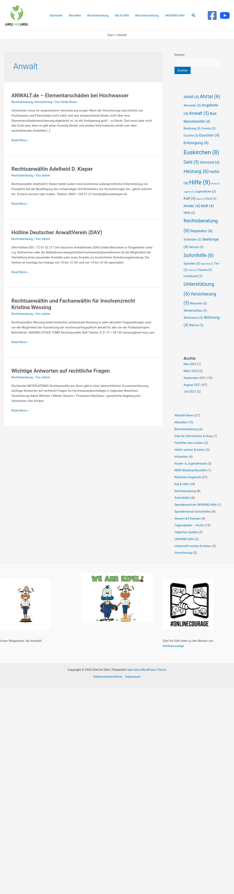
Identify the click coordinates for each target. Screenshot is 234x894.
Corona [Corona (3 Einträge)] (208, 128)
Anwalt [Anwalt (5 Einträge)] (199, 113)
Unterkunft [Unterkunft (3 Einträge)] (193, 276)
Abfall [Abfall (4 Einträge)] (191, 97)
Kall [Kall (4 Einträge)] (190, 198)
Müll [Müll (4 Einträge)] (207, 206)
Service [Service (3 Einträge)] (196, 247)
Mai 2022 (190, 364)
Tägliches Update (186, 532)
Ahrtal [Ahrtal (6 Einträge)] (210, 96)
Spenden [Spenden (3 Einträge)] (192, 263)
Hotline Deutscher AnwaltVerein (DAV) (56, 232)
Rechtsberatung (22, 102)
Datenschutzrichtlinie (107, 676)
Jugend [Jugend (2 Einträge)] (189, 191)
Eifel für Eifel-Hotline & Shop (193, 436)
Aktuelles (180, 422)
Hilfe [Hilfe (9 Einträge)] (200, 182)
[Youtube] (225, 15)
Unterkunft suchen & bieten (192, 546)
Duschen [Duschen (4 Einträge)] (209, 135)
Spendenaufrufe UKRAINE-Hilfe (195, 505)
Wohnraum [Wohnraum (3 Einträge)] (193, 318)
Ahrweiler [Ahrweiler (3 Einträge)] (192, 105)
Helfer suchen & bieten (189, 450)
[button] (193, 15)
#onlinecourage (173, 646)
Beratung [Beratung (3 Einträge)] (192, 128)
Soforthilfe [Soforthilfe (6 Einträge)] (199, 255)
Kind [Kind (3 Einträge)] (211, 198)
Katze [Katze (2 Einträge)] (200, 199)
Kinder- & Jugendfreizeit (190, 463)
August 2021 (192, 385)
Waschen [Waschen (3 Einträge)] (198, 303)
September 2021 (195, 378)
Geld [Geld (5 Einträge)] (191, 162)
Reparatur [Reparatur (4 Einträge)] (201, 231)
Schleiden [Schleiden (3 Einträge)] (192, 239)
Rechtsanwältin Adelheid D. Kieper (52, 169)
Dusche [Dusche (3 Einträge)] (191, 135)
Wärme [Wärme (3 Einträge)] (196, 325)
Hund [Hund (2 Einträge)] (215, 183)
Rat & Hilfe (181, 484)
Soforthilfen (182, 498)
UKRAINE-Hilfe (184, 539)
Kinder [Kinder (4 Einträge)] (192, 206)
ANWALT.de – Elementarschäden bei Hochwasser (70, 95)
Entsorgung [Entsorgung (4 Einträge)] (196, 143)
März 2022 (191, 371)
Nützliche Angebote (187, 477)
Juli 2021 (190, 391)
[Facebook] (212, 15)
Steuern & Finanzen (187, 518)
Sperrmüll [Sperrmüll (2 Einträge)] (207, 264)
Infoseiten (181, 456)
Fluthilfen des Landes (188, 443)
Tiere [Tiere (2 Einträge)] (192, 270)
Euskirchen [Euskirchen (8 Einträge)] (201, 152)
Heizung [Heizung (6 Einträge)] (196, 171)
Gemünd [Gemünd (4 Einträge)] (210, 162)
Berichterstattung (186, 429)
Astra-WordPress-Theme (149, 670)
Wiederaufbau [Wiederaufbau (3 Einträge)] (195, 310)
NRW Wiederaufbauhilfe (190, 470)
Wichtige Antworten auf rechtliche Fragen (60, 371)
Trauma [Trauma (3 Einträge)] (204, 270)
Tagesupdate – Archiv (189, 525)
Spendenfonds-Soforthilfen (192, 511)
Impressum (132, 676)
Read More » (19, 140)
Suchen (179, 55)
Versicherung (43, 102)
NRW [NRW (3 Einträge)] (189, 213)
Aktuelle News (184, 415)
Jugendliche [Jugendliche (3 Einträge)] (205, 191)
